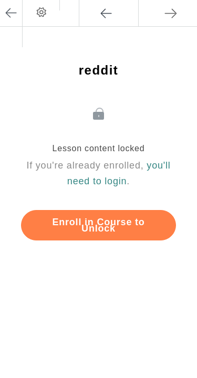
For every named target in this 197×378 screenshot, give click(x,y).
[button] (69, 5)
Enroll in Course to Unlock (98, 225)
